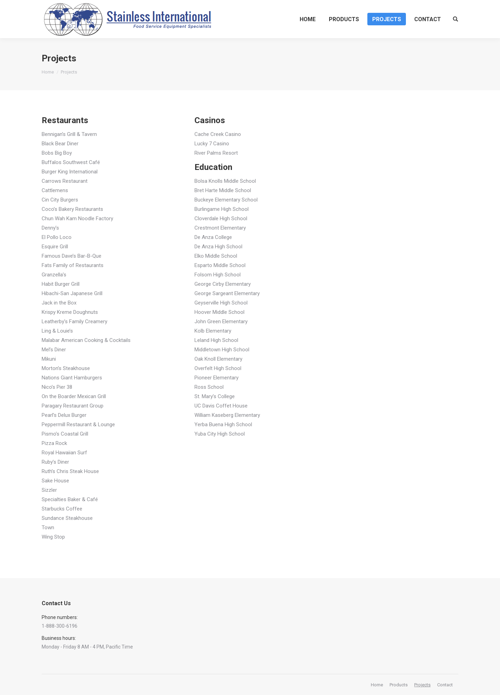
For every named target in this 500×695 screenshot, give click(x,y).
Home (48, 72)
